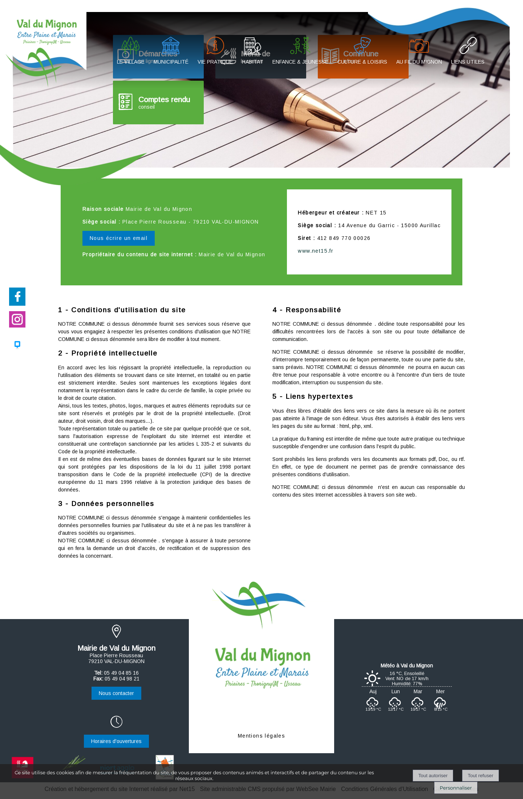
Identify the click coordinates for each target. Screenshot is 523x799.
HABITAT (252, 62)
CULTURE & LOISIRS (362, 62)
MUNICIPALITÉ (171, 62)
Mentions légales (261, 736)
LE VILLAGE (131, 62)
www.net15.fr (315, 251)
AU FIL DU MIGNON (419, 62)
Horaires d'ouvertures (116, 741)
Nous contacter (116, 693)
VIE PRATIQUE (215, 62)
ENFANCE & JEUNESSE (300, 62)
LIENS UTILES (468, 62)
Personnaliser (456, 788)
